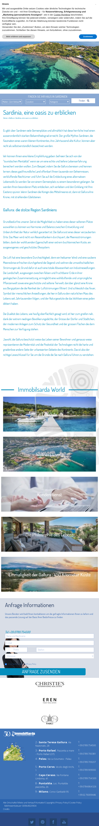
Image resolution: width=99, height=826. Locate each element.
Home (5, 118)
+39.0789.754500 (19, 632)
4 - (40, 759)
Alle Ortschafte (10, 802)
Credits (6, 809)
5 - (45, 767)
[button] (96, 4)
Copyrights (50, 802)
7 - (45, 775)
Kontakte (40, 802)
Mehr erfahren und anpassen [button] (18, 37)
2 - (51, 742)
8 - (43, 783)
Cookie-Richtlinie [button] (62, 15)
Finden (84, 100)
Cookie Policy (75, 802)
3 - (45, 750)
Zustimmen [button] (88, 37)
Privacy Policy (31, 664)
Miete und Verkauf (26, 802)
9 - (41, 791)
